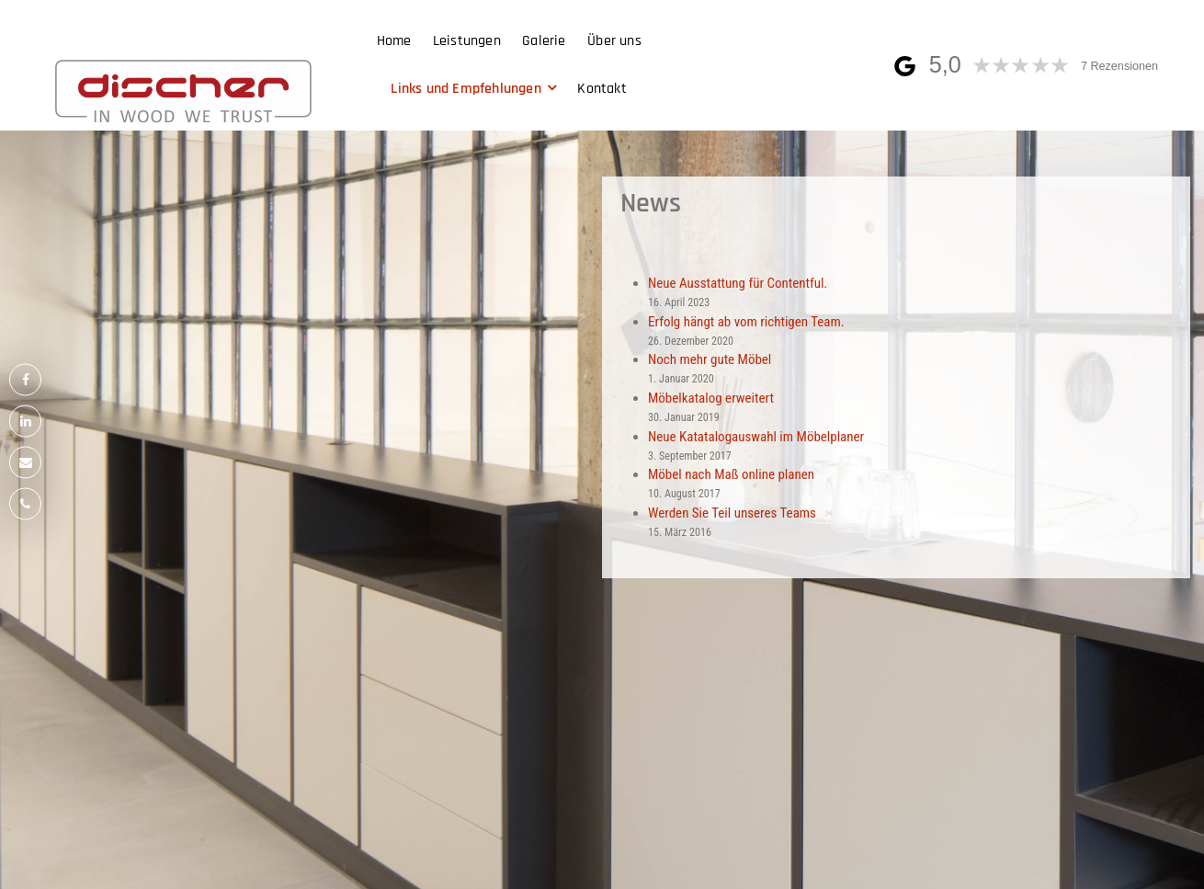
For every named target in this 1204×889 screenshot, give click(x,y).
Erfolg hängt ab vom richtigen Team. (746, 321)
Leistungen (467, 41)
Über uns (614, 41)
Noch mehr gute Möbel (709, 359)
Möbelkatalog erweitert (711, 398)
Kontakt (601, 88)
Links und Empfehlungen (465, 88)
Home (394, 41)
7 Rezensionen (1119, 66)
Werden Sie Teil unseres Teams (732, 513)
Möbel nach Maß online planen (731, 474)
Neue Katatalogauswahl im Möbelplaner (756, 436)
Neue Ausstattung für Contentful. (737, 283)
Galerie (543, 41)
